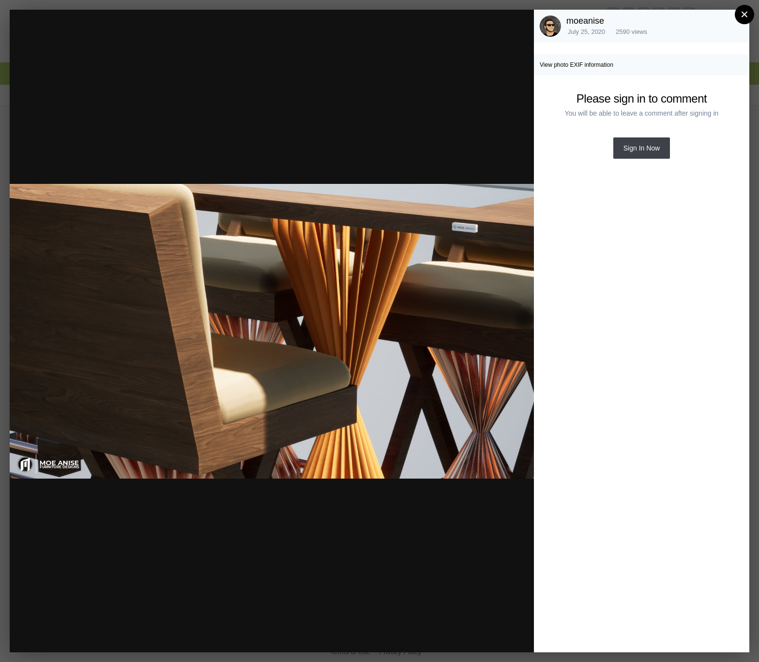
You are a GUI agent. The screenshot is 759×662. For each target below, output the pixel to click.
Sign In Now (641, 148)
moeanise (585, 21)
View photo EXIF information (576, 64)
